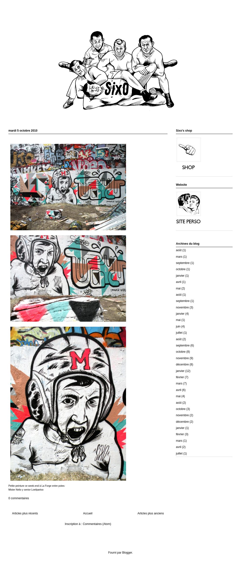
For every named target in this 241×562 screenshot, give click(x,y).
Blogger (127, 552)
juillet (179, 332)
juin (178, 326)
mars (179, 256)
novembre (182, 307)
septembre (183, 263)
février (180, 377)
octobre (181, 269)
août (178, 250)
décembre (182, 364)
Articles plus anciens (151, 513)
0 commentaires (18, 498)
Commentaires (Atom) (97, 524)
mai (178, 288)
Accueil (88, 513)
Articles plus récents (25, 513)
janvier (180, 275)
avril (178, 282)
